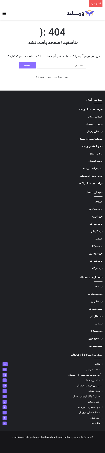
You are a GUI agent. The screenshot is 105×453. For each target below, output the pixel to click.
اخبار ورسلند (94, 401)
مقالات (97, 364)
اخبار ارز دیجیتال (92, 380)
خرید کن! (40, 77)
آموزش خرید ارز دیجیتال (88, 385)
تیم (49, 77)
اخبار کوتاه (95, 417)
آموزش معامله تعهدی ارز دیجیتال (84, 374)
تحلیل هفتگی (94, 391)
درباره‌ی (58, 77)
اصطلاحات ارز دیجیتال (89, 412)
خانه (67, 77)
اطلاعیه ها (95, 423)
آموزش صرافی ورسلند (89, 407)
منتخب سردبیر (93, 369)
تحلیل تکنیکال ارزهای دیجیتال (86, 396)
